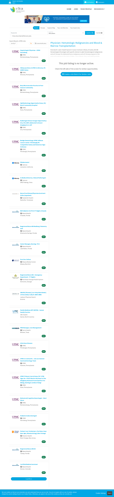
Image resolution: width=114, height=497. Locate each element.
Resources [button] (99, 9)
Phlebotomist (24, 162)
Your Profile (86, 9)
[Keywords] (29, 33)
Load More (29, 479)
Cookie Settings (101, 493)
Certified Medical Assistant (29, 464)
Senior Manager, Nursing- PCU (30, 244)
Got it (109, 493)
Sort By (13, 43)
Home (69, 9)
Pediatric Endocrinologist (28, 416)
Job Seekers (89, 2)
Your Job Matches (62, 28)
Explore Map (51, 28)
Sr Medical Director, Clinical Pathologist (33, 178)
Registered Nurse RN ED (28, 449)
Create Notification (40, 43)
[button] (99, 33)
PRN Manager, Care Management (31, 328)
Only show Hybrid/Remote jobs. (22, 36)
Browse (43, 28)
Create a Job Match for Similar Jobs (76, 74)
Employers (100, 2)
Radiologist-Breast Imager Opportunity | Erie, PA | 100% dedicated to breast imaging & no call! (33, 123)
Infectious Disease (26, 343)
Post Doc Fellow (25, 259)
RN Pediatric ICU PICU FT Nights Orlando (33, 211)
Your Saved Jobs (75, 28)
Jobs (76, 9)
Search (36, 28)
